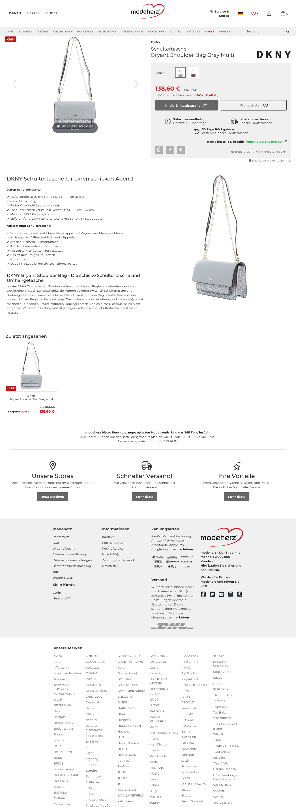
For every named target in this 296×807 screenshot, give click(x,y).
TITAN (217, 745)
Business (25, 31)
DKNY (155, 46)
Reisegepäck (107, 31)
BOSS (58, 751)
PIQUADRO (189, 684)
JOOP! (122, 783)
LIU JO (154, 704)
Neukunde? (61, 603)
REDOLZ (187, 707)
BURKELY (61, 797)
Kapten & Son (127, 794)
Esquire (91, 775)
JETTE (122, 777)
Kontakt (108, 542)
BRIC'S (58, 768)
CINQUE (92, 661)
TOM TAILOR (222, 757)
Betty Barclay (63, 728)
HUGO (122, 754)
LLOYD (154, 710)
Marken (225, 31)
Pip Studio (189, 678)
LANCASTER (158, 667)
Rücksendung (112, 548)
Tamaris (219, 706)
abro (57, 667)
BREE (58, 763)
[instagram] (232, 599)
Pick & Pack (189, 661)
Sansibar (187, 760)
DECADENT (94, 690)
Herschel (124, 736)
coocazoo (92, 672)
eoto (89, 752)
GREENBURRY (128, 690)
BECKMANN (63, 710)
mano (153, 743)
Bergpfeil (60, 722)
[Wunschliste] (255, 13)
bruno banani (64, 774)
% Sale (209, 31)
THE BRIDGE (222, 723)
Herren (33, 13)
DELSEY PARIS (96, 696)
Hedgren (124, 725)
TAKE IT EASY (222, 700)
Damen (15, 13)
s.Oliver (218, 661)
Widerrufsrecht (64, 553)
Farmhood (93, 781)
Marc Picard (158, 749)
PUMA (185, 696)
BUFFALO (61, 786)
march (154, 755)
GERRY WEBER (129, 661)
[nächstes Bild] (136, 89)
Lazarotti (155, 678)
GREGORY (125, 701)
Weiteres (193, 31)
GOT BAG (124, 684)
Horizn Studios (128, 748)
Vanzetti (219, 796)
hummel (124, 765)
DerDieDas (94, 701)
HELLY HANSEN (129, 731)
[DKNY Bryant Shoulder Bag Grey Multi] (31, 370)
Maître (154, 732)
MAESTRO (156, 716)
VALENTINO (222, 790)
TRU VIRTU (220, 768)
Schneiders (189, 771)
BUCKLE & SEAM (66, 780)
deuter (91, 713)
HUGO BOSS (127, 760)
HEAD (122, 719)
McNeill (155, 767)
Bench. (59, 716)
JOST (121, 789)
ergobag (92, 764)
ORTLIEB (155, 802)
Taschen (42, 31)
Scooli (185, 783)
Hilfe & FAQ (110, 559)
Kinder (52, 13)
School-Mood (191, 777)
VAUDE (218, 802)
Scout (185, 794)
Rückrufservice (113, 553)
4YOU (58, 661)
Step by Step (222, 677)
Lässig (154, 672)
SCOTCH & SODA (193, 789)
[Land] (240, 13)
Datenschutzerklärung (69, 559)
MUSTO (154, 778)
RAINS (186, 701)
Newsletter (110, 571)
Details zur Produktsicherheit (270, 165)
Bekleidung (157, 31)
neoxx (153, 784)
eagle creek (94, 741)
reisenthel (188, 713)
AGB (56, 548)
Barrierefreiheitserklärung (72, 571)
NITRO (154, 790)
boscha (59, 745)
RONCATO (188, 731)
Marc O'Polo (158, 761)
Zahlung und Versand (118, 565)
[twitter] (214, 599)
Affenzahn (61, 672)
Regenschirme (132, 31)
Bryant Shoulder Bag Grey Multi (31, 402)
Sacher (186, 736)
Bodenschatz (63, 733)
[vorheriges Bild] (14, 89)
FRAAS (90, 799)
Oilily (153, 796)
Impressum (61, 542)
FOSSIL (91, 793)
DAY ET (91, 684)
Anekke (59, 684)
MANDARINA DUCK (163, 738)
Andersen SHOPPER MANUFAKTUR (64, 694)
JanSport (124, 771)
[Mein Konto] (270, 13)
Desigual (92, 707)
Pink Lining (189, 667)
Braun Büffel (63, 757)
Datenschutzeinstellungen (72, 565)
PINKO (186, 672)
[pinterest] (241, 599)
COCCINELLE (95, 667)
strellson (219, 688)
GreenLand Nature (131, 696)
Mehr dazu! (144, 501)
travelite (219, 763)
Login (57, 597)
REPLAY (187, 719)
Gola (121, 672)
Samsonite (189, 754)
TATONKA (220, 712)
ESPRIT (91, 770)
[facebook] (205, 599)
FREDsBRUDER (97, 805)
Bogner (59, 739)
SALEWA (187, 748)
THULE (218, 739)
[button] (254, 110)
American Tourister (67, 678)
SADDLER (188, 742)
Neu (11, 31)
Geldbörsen (63, 31)
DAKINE (92, 678)
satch (185, 765)
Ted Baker (220, 717)
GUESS (123, 707)
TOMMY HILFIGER (226, 751)
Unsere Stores (63, 582)
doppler (91, 725)
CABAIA (59, 803)
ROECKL (187, 725)
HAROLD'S (125, 713)
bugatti (59, 792)
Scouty (186, 800)
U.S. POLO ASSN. (225, 774)
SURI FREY (220, 694)
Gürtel (175, 31)
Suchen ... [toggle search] (267, 31)
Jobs (56, 577)
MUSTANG (156, 773)
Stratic (217, 682)
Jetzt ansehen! (52, 501)
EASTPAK (92, 746)
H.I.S (121, 742)
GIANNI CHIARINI (130, 667)
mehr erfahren (182, 554)
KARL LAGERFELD (131, 800)
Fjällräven (93, 787)
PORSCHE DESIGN (195, 690)
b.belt (58, 704)
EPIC (89, 758)
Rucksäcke (85, 31)
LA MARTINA (158, 661)
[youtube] (223, 599)
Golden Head (127, 678)
